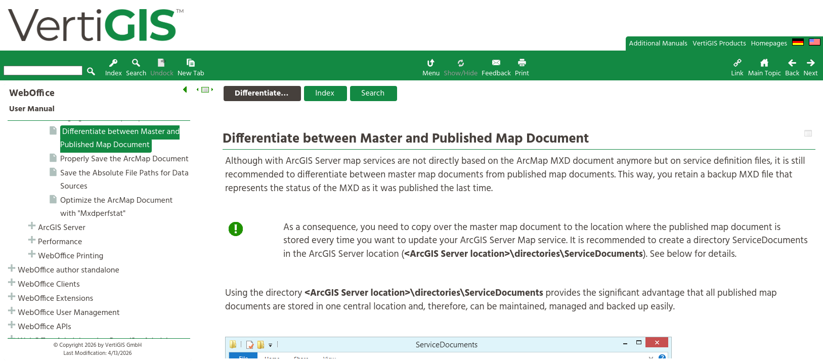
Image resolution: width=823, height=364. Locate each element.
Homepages (769, 44)
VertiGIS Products (719, 44)
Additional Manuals (658, 44)
